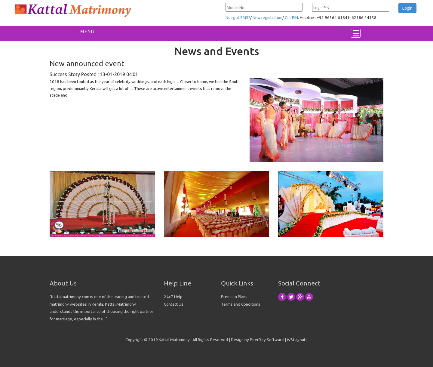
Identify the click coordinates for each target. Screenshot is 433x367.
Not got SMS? (238, 17)
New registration (267, 17)
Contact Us (173, 304)
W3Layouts (297, 339)
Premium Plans (234, 296)
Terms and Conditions (240, 304)
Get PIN (291, 17)
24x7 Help (173, 296)
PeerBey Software (267, 339)
